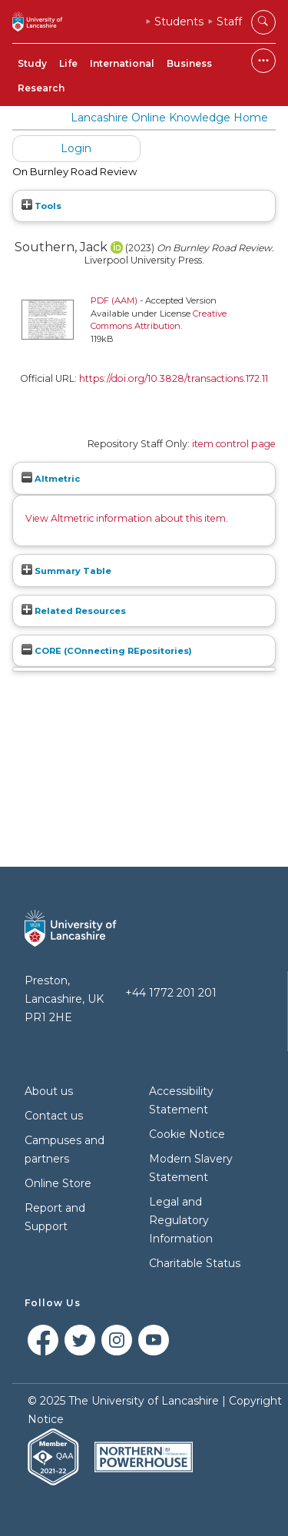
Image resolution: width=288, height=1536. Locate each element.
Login (76, 148)
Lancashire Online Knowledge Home (169, 117)
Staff (229, 21)
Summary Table (66, 571)
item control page (234, 444)
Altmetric (51, 478)
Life (68, 63)
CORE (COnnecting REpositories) (107, 650)
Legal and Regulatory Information (181, 1220)
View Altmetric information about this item (125, 518)
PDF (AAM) (114, 300)
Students (179, 21)
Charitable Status (194, 1263)
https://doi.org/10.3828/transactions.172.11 (173, 378)
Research (41, 88)
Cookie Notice (187, 1134)
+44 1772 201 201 (171, 993)
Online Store (58, 1183)
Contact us (54, 1116)
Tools (41, 206)
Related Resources (74, 610)
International (122, 63)
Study (32, 63)
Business (189, 63)
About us (49, 1091)
